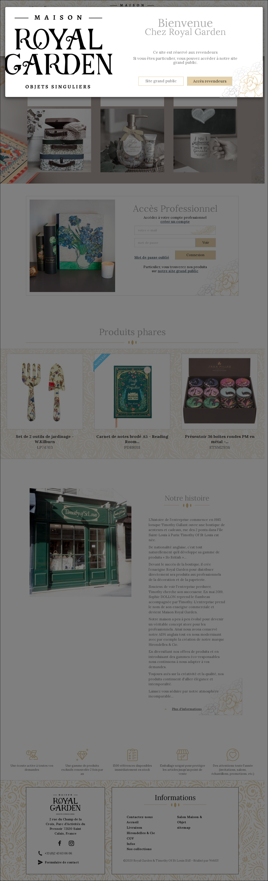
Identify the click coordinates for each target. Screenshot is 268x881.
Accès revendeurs (209, 81)
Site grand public (161, 80)
